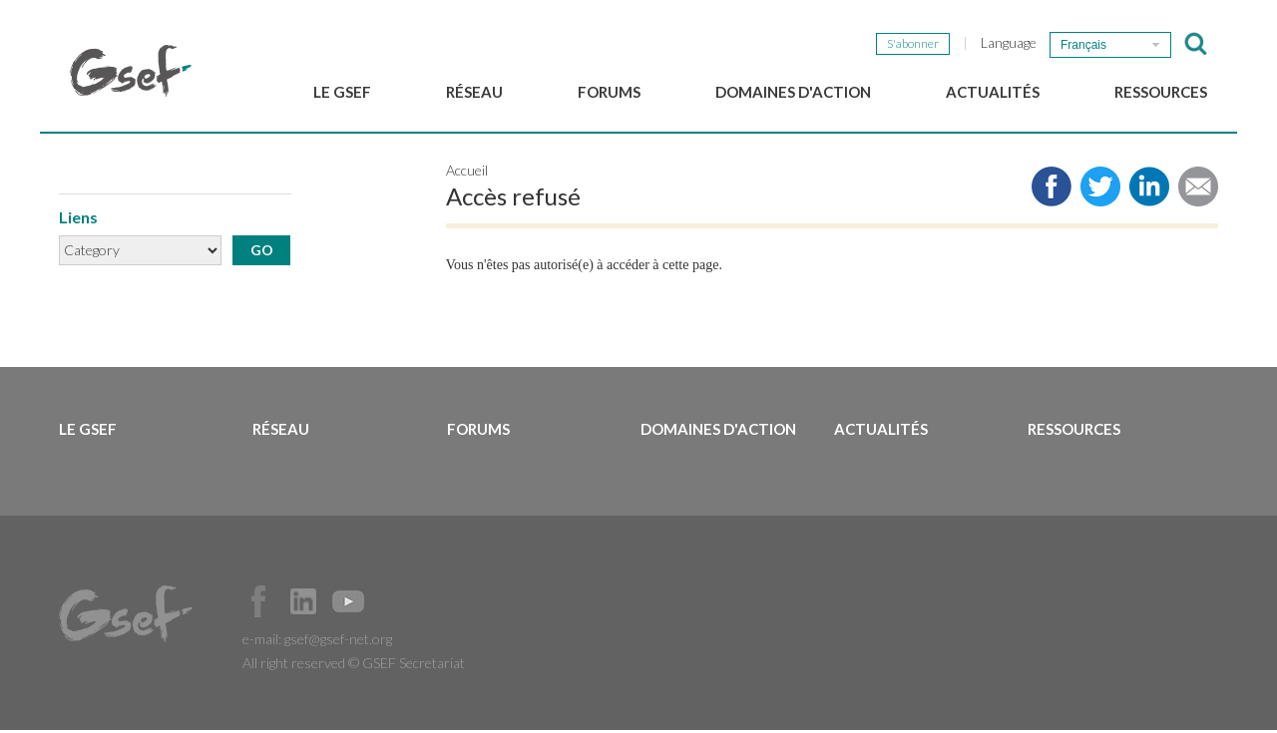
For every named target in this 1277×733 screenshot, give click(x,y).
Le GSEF (342, 92)
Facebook (258, 604)
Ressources (1160, 92)
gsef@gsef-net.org (338, 641)
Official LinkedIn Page (303, 604)
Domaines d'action (793, 92)
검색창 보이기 (1195, 44)
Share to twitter (1100, 189)
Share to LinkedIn (1149, 189)
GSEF (131, 71)
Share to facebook (1051, 189)
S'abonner (913, 43)
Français (1083, 45)
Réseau (474, 92)
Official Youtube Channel (348, 604)
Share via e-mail (1198, 189)
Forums (609, 92)
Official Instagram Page (393, 604)
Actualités (993, 92)
